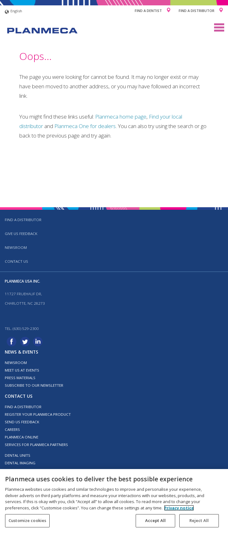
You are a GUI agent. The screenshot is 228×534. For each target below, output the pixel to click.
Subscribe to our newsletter (34, 385)
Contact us (16, 261)
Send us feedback (22, 422)
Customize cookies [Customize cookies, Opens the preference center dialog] (27, 520)
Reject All (199, 520)
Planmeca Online (21, 437)
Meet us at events (22, 370)
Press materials (20, 377)
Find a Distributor (196, 10)
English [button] (13, 12)
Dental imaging (20, 463)
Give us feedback (21, 233)
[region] (114, 501)
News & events (21, 352)
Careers (12, 429)
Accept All (155, 520)
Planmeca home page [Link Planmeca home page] (120, 116)
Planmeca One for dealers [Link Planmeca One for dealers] (85, 126)
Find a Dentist (148, 10)
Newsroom (16, 247)
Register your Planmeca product (38, 414)
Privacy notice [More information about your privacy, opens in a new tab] (179, 508)
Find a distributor (23, 219)
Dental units (17, 455)
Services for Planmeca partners (36, 444)
